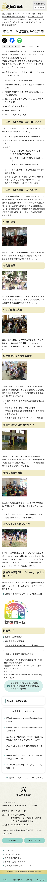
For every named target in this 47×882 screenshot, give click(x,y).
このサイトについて (13, 854)
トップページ (18, 14)
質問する (29, 880)
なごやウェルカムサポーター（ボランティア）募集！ (24, 766)
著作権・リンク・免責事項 (15, 862)
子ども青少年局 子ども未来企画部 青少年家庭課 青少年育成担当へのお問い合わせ (25, 686)
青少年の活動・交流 (35, 16)
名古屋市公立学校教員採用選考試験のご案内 (24, 747)
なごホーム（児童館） (25, 22)
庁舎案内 (12, 840)
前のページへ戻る (16, 778)
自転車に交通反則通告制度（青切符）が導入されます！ (24, 729)
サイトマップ (10, 851)
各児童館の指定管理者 (14, 641)
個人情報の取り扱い (13, 858)
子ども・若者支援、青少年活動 (13, 16)
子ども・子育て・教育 (33, 14)
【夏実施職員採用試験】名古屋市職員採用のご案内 (24, 719)
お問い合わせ (34, 840)
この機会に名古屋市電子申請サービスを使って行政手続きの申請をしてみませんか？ (25, 738)
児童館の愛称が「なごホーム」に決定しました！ (24, 594)
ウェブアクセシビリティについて (18, 866)
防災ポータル (39, 7)
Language (41, 880)
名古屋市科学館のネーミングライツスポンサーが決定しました (24, 757)
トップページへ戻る (35, 778)
